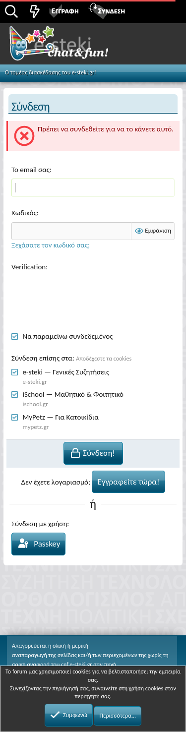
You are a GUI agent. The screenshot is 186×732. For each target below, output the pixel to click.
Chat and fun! (70, 46)
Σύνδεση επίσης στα (41, 358)
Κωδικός (24, 212)
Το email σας (30, 169)
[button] (167, 10)
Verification (28, 266)
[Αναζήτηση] (11, 12)
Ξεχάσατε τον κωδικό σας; (50, 245)
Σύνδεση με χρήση (39, 523)
